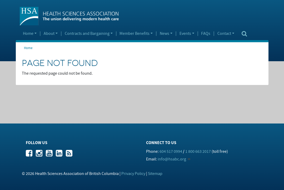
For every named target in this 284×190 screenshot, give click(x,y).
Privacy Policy (133, 173)
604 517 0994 (171, 151)
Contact (224, 33)
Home (28, 33)
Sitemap (155, 173)
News (164, 33)
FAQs (205, 33)
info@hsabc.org (172, 159)
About (49, 33)
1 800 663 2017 (198, 151)
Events (185, 33)
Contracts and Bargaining (87, 33)
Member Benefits (134, 33)
